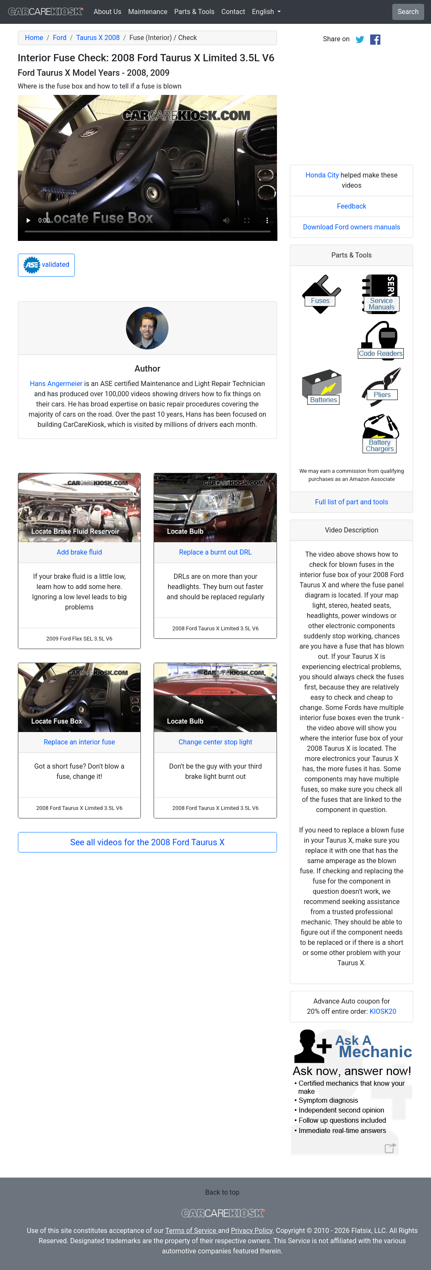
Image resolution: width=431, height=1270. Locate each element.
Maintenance (147, 12)
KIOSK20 (383, 1011)
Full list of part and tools (351, 502)
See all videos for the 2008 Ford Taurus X (147, 842)
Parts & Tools (194, 12)
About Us (107, 12)
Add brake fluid (79, 552)
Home (34, 38)
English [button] (264, 12)
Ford (59, 38)
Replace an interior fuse (79, 742)
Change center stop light (215, 742)
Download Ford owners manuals (351, 227)
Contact (233, 12)
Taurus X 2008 (98, 38)
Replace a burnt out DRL (215, 552)
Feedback (351, 206)
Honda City (322, 175)
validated (46, 265)
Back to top (222, 1192)
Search (408, 12)
